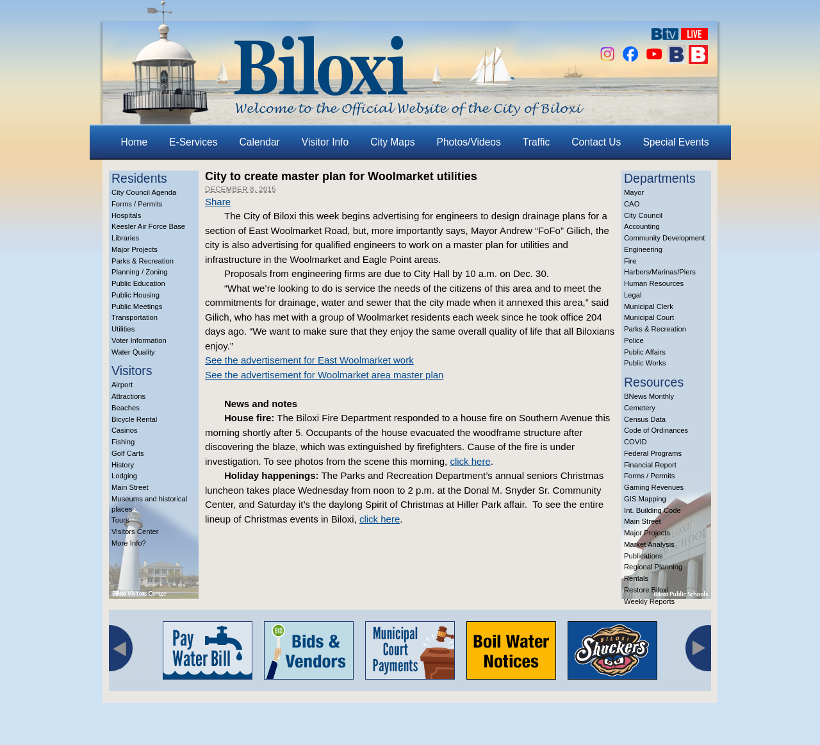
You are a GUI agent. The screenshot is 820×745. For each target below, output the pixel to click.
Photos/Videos (469, 142)
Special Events (676, 142)
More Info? (128, 543)
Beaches (125, 408)
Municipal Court (649, 317)
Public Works (645, 363)
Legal (633, 295)
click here (470, 461)
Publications (643, 556)
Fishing (123, 442)
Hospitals (126, 215)
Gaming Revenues (654, 487)
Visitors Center (135, 531)
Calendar (260, 142)
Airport (122, 385)
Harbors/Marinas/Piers (660, 272)
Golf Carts (127, 453)
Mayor (634, 192)
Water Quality (133, 352)
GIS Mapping (645, 499)
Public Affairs (645, 352)
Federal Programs (653, 453)
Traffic (536, 142)
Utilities (123, 329)
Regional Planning (653, 567)
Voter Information (139, 340)
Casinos (124, 430)
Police (634, 340)
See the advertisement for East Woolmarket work (309, 360)
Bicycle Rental (134, 419)
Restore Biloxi (646, 590)
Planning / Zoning (139, 272)
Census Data (645, 419)
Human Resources (654, 283)
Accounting (642, 226)
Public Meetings (136, 306)
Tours (120, 520)
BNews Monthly (649, 396)
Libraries (125, 238)
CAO (631, 204)
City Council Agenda (143, 192)
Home (134, 142)
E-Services (193, 142)
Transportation (134, 317)
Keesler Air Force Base (148, 226)
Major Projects (134, 249)
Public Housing (135, 295)
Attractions (128, 396)
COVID (635, 442)
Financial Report (650, 465)
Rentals (636, 578)
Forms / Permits (136, 204)
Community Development (664, 238)
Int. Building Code (652, 510)
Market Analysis (649, 544)
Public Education (138, 283)
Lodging (124, 476)
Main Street (130, 487)
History (122, 465)
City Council (643, 215)
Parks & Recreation (142, 261)
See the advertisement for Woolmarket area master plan (324, 374)
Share (218, 201)
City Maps (392, 142)
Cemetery (639, 408)
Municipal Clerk (648, 306)
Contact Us (596, 142)
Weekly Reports (649, 601)
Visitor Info (325, 142)
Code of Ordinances (656, 430)
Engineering (643, 249)
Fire (630, 261)
